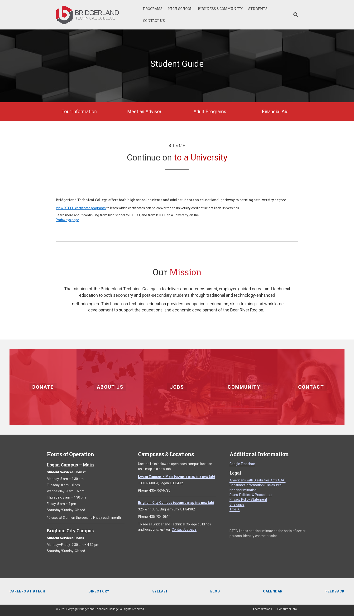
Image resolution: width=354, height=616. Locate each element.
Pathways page (67, 220)
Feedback (334, 591)
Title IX (235, 509)
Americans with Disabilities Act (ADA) (258, 480)
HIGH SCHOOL (180, 8)
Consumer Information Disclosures (256, 485)
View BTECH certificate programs (81, 208)
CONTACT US (154, 20)
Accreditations (262, 609)
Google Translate (242, 464)
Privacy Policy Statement (248, 499)
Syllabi (159, 591)
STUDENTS (258, 8)
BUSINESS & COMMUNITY (220, 8)
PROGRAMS (153, 8)
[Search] (294, 14)
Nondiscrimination (243, 490)
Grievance (237, 504)
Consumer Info (287, 609)
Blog (215, 591)
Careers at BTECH (27, 591)
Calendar (272, 591)
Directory (98, 591)
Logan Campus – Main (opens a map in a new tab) (176, 476)
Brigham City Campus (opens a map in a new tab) (176, 502)
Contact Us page (184, 529)
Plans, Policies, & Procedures (251, 495)
